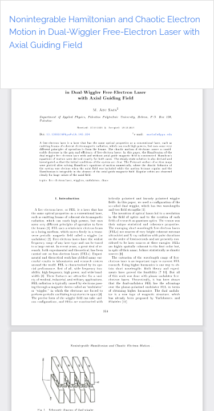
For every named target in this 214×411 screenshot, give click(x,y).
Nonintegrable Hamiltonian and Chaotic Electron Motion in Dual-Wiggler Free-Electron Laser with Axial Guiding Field (104, 32)
